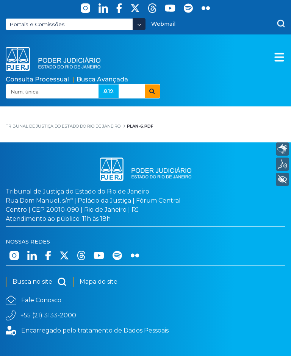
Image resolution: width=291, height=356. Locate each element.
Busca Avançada (102, 79)
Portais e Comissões (37, 24)
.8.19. (108, 91)
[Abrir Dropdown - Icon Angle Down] (139, 24)
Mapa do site (98, 281)
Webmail (163, 24)
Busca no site (40, 282)
